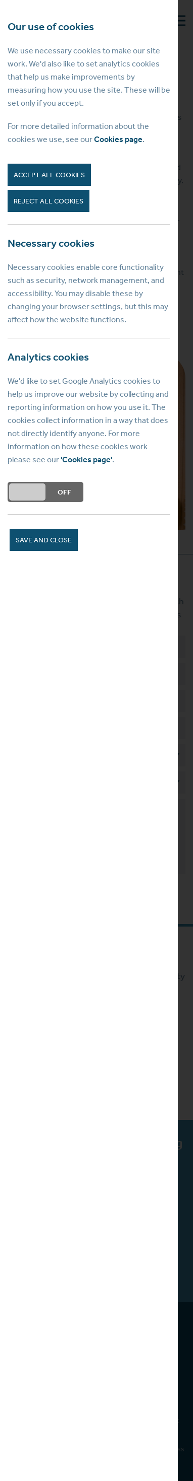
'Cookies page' (86, 459)
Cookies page (118, 139)
